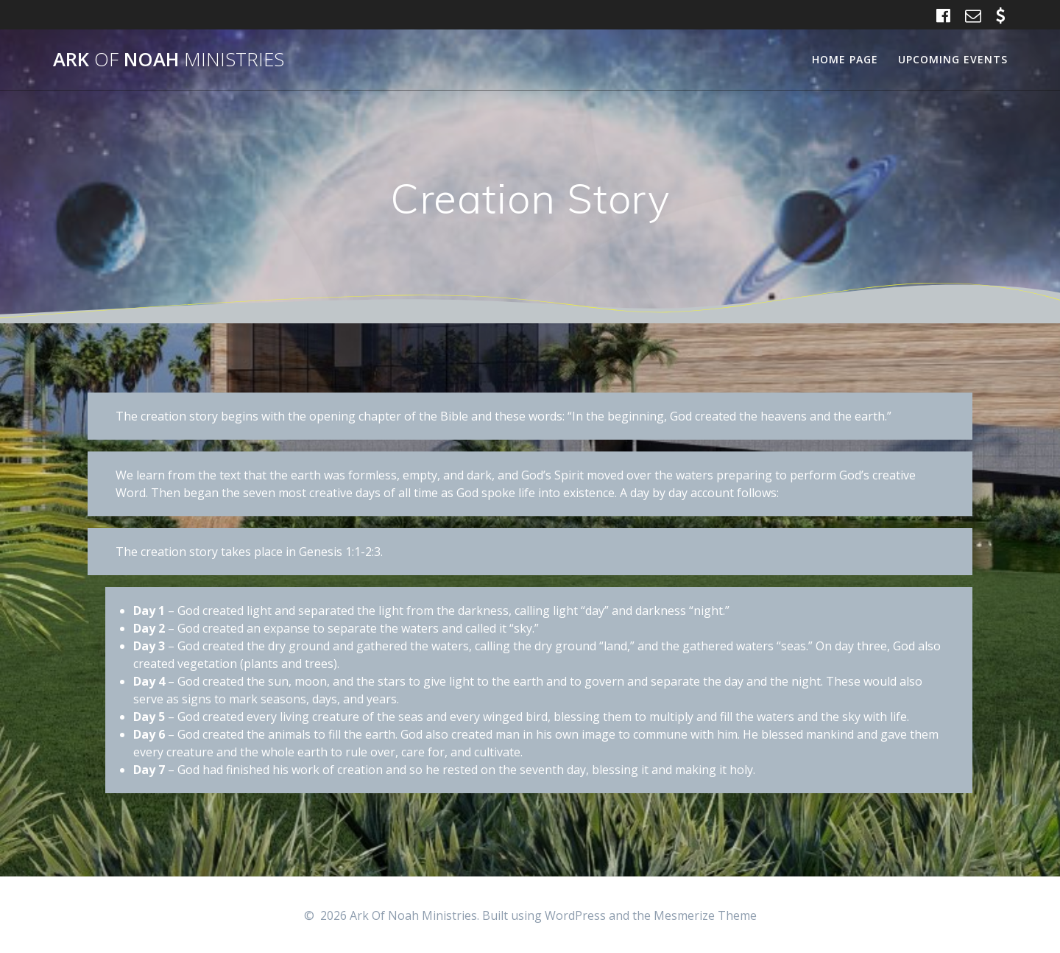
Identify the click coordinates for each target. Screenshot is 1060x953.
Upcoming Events (953, 59)
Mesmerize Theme (705, 915)
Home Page (845, 59)
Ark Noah (168, 59)
